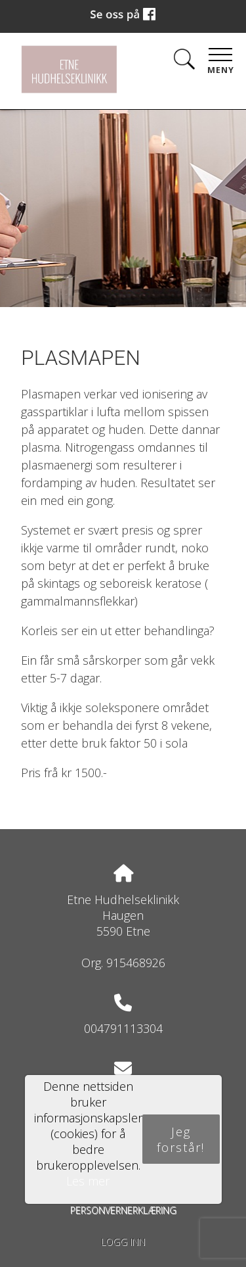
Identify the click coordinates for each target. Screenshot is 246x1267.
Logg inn (123, 1241)
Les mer (88, 1181)
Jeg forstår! (181, 1139)
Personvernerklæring (123, 1210)
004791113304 (123, 1028)
